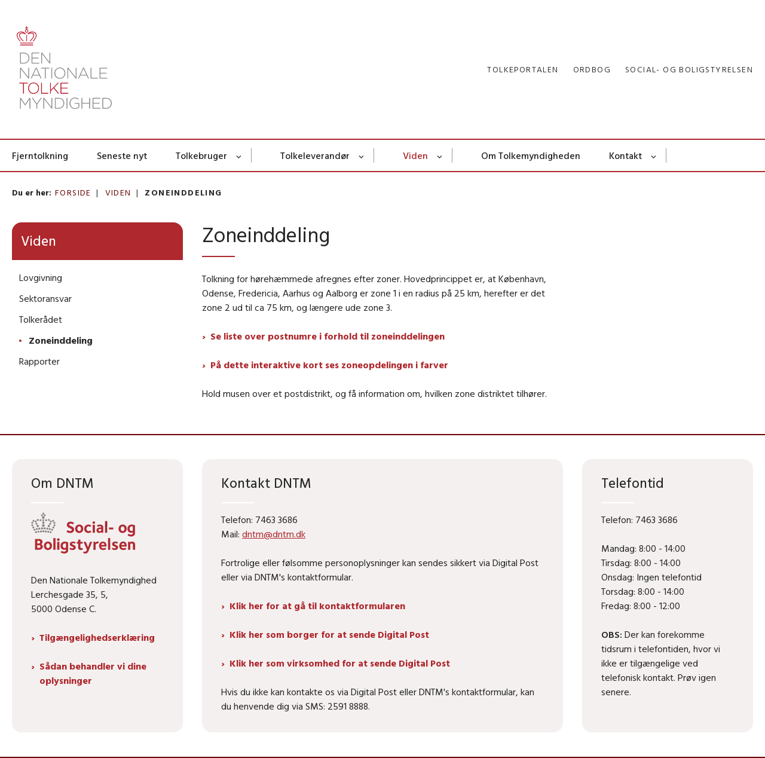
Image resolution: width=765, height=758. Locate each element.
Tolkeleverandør (315, 155)
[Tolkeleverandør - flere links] (362, 155)
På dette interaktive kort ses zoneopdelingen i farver (329, 365)
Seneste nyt (122, 155)
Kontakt (625, 155)
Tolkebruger (201, 155)
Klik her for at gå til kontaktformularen (317, 606)
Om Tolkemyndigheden (530, 155)
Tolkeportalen (522, 69)
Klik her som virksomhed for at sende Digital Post (340, 663)
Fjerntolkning (40, 155)
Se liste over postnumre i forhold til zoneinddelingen (327, 336)
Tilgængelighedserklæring (97, 637)
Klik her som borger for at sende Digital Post (329, 634)
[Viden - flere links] (440, 155)
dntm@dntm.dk (273, 534)
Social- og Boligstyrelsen (689, 69)
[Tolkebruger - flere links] (239, 155)
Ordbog (592, 69)
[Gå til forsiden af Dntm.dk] (64, 69)
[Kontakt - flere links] (654, 155)
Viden (415, 155)
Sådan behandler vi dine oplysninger (92, 673)
